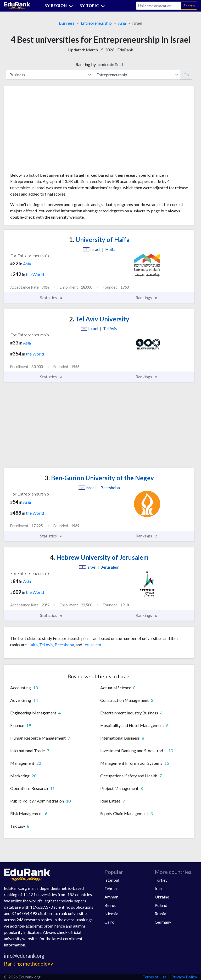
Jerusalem (92, 644)
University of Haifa (99, 239)
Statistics (51, 297)
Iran (158, 888)
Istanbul (111, 879)
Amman (111, 896)
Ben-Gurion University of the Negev (99, 478)
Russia (160, 913)
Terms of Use (154, 976)
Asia (122, 22)
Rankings (147, 297)
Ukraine (162, 896)
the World (35, 274)
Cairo (109, 921)
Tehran (110, 888)
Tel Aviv (46, 644)
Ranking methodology (28, 964)
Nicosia (111, 913)
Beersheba (64, 644)
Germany (163, 921)
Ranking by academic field (99, 64)
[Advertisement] (49, 131)
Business (67, 22)
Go (186, 74)
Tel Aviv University (99, 319)
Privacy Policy (184, 976)
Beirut (110, 905)
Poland (161, 905)
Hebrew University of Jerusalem (99, 557)
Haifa (32, 644)
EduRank (125, 49)
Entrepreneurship (96, 22)
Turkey (161, 879)
